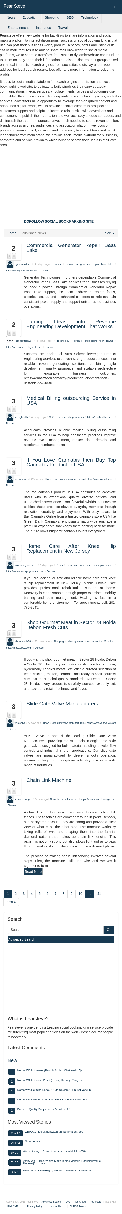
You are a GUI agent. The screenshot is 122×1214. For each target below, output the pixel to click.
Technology (89, 17)
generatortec (23, 264)
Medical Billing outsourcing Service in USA (71, 400)
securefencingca (23, 799)
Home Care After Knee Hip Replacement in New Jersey (71, 548)
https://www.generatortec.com (22, 270)
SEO (70, 17)
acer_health (21, 417)
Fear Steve (14, 6)
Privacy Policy (34, 1206)
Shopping (52, 17)
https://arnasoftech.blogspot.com (23, 347)
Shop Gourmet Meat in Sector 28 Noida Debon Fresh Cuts (71, 625)
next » (11, 902)
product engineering (85, 340)
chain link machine (68, 799)
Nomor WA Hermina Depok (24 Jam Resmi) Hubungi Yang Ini (54, 1089)
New (12, 1060)
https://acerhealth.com (99, 417)
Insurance (43, 28)
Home (11, 233)
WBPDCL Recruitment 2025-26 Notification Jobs (54, 1131)
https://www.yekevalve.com (101, 722)
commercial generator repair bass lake (89, 264)
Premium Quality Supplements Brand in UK (43, 1109)
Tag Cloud (80, 1201)
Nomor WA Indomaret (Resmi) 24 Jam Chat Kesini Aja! (50, 1070)
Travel (63, 28)
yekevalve (20, 722)
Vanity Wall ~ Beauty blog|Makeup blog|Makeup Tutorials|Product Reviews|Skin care (62, 1162)
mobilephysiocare (24, 565)
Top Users (95, 1201)
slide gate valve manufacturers (68, 722)
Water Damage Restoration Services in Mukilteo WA (54, 1151)
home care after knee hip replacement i (90, 565)
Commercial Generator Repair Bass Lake (71, 247)
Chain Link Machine (48, 780)
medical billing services (71, 417)
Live (67, 1201)
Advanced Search (21, 939)
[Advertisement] (61, 184)
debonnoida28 (23, 641)
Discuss (46, 270)
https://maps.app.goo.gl (18, 647)
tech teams (106, 340)
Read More (33, 871)
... (89, 894)
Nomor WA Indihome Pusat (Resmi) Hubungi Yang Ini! (49, 1080)
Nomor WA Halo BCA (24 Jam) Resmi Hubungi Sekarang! (52, 1099)
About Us (56, 1206)
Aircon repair (32, 1141)
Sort (110, 233)
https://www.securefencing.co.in (97, 799)
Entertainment (18, 28)
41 (99, 894)
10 (80, 894)
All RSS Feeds (78, 1206)
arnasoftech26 (23, 340)
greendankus (22, 479)
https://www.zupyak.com (100, 479)
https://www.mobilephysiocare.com (24, 571)
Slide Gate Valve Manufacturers (62, 703)
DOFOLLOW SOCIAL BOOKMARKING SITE (59, 221)
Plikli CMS (12, 1206)
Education (29, 17)
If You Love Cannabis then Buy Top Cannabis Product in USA (71, 462)
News (11, 17)
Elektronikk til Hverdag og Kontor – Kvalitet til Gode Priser (57, 1170)
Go (109, 930)
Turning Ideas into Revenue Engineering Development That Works (71, 324)
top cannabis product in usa (70, 479)
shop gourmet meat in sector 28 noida (91, 641)
